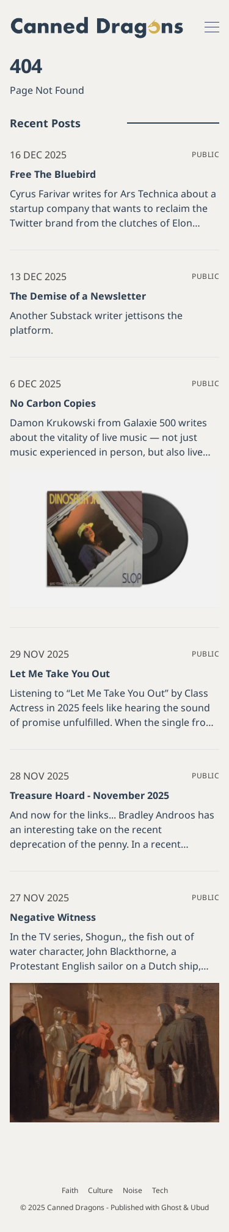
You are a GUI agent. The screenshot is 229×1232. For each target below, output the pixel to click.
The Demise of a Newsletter (78, 296)
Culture (100, 1190)
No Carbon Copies (53, 403)
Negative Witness (53, 917)
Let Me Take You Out (60, 673)
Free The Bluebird (53, 174)
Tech (160, 1190)
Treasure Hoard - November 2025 (89, 795)
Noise (132, 1190)
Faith (70, 1190)
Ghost (171, 1207)
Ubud (200, 1207)
